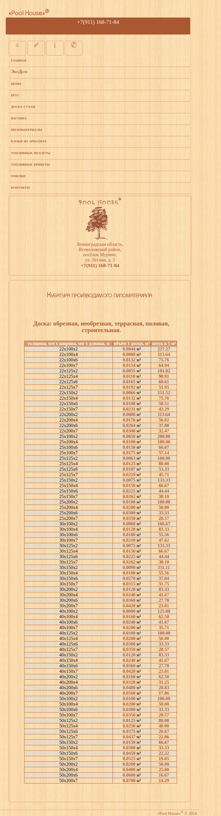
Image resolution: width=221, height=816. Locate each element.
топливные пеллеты (30, 152)
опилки (18, 175)
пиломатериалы (26, 129)
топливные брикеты (30, 164)
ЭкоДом (19, 71)
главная (18, 60)
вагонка (18, 117)
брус (15, 94)
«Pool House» (29, 14)
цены (16, 83)
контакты (20, 187)
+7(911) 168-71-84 (98, 22)
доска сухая (23, 106)
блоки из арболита (29, 140)
